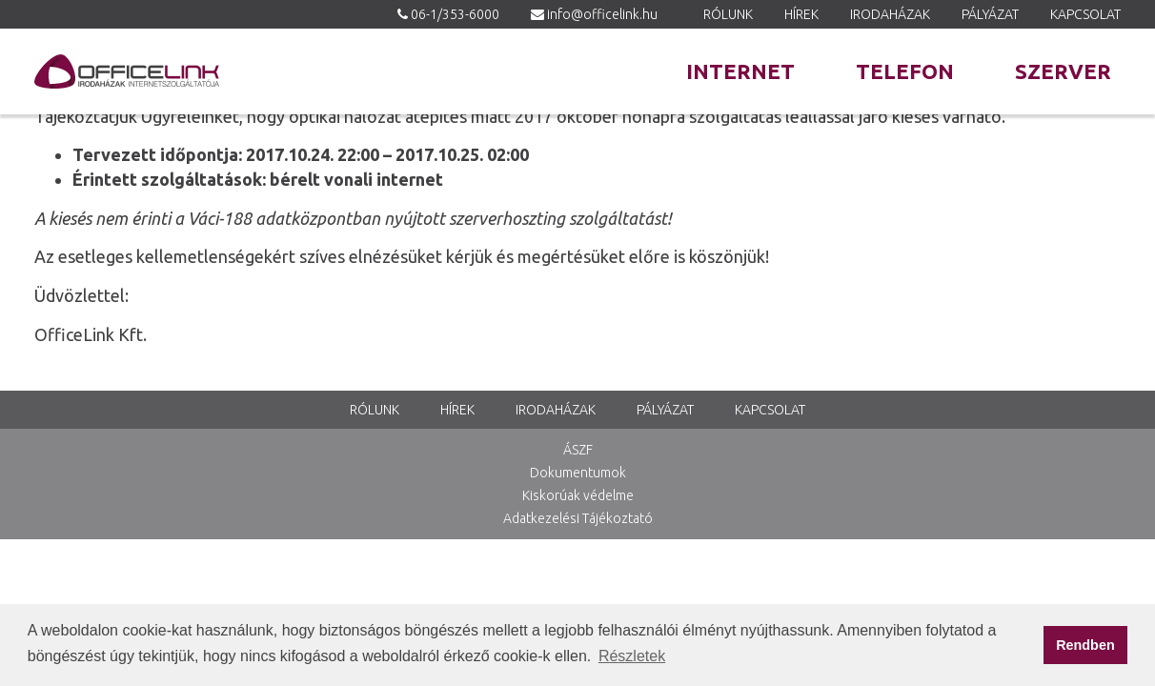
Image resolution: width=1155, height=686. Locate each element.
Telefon (905, 71)
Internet (740, 71)
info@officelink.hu (602, 14)
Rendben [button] (1085, 645)
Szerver (1063, 71)
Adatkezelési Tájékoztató (578, 518)
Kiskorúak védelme (578, 495)
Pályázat (990, 14)
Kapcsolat (1085, 14)
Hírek (801, 14)
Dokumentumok (578, 472)
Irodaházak (890, 14)
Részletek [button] (631, 656)
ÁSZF (578, 449)
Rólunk (728, 14)
